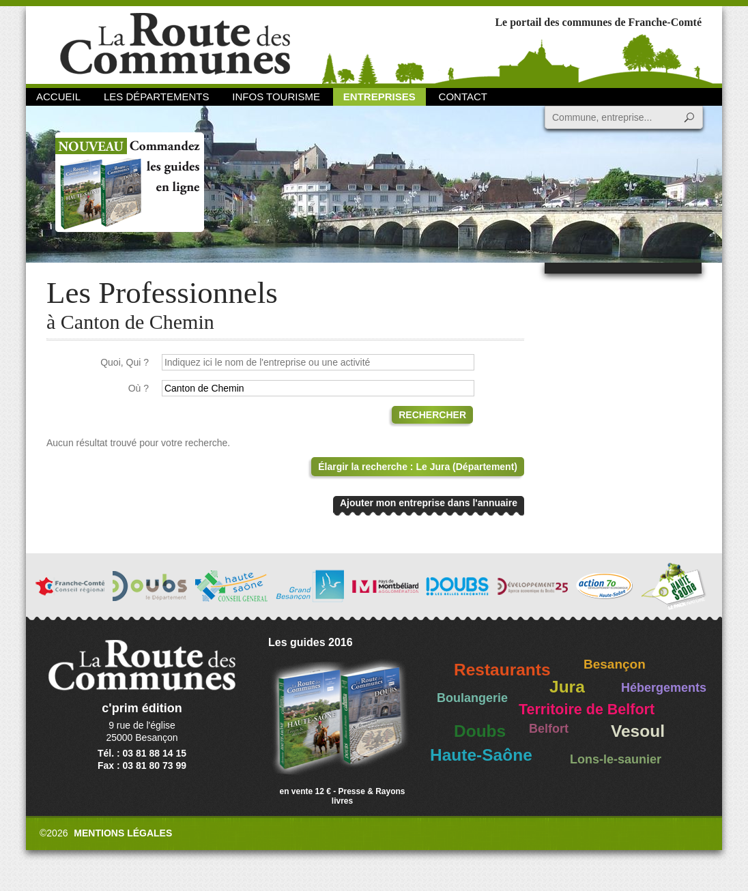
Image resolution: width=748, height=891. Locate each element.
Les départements (156, 96)
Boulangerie (472, 698)
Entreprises (379, 96)
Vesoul (638, 731)
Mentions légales (123, 833)
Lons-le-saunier (615, 759)
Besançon (615, 664)
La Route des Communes (175, 44)
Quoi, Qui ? (124, 362)
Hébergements (663, 688)
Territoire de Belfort (586, 709)
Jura (567, 686)
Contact (463, 96)
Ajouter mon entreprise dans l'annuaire (428, 502)
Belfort (549, 728)
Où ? (138, 388)
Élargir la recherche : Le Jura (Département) (417, 466)
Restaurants (502, 669)
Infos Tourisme (276, 96)
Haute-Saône (481, 755)
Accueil (58, 96)
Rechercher (432, 414)
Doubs (480, 731)
